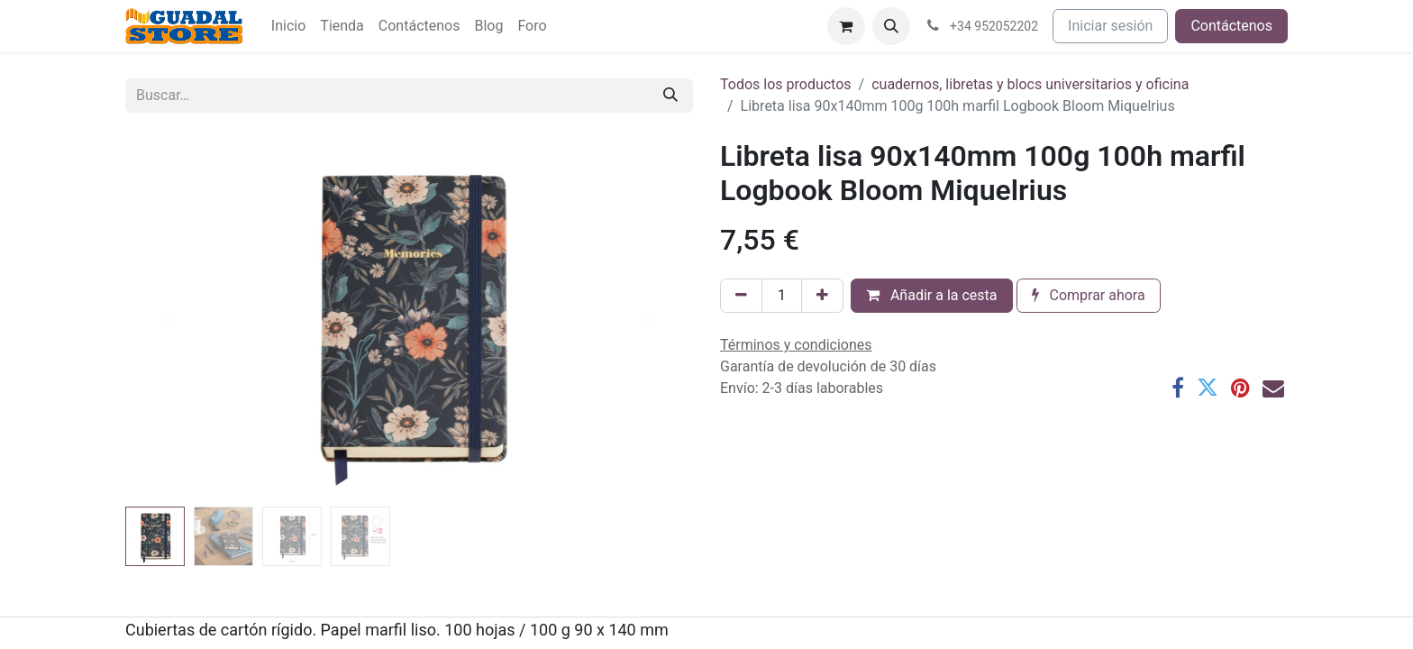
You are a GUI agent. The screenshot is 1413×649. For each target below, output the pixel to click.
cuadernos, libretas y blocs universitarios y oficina (1030, 84)
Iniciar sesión (1110, 25)
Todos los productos (786, 84)
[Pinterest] (1240, 387)
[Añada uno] (822, 296)
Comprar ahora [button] (1088, 295)
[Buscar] (670, 95)
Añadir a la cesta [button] (932, 295)
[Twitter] (1207, 387)
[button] (891, 26)
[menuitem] (288, 26)
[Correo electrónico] (1273, 387)
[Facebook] (1177, 387)
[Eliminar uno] (741, 296)
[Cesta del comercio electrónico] (846, 26)
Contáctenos (1231, 25)
